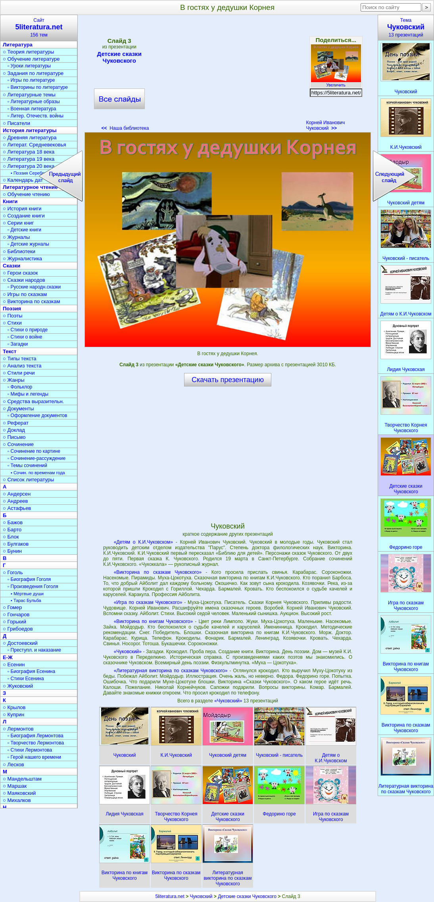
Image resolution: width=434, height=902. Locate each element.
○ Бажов (13, 522)
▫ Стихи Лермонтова (30, 750)
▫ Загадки (18, 344)
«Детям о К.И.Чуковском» (143, 542)
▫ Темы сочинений (27, 465)
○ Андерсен (17, 494)
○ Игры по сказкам (25, 294)
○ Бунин (12, 551)
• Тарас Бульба (26, 600)
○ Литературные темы (29, 95)
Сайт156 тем (38, 27)
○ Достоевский (20, 643)
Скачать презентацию (228, 380)
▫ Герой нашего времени (34, 757)
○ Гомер (12, 607)
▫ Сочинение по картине (34, 451)
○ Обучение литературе (31, 59)
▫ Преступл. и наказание (34, 650)
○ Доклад (14, 430)
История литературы (30, 130)
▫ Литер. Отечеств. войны (35, 116)
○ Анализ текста (22, 366)
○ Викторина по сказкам (31, 301)
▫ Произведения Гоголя (33, 586)
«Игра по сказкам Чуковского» (148, 602)
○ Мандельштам (22, 779)
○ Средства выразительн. (33, 401)
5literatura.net (169, 896)
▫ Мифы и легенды (28, 394)
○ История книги (22, 209)
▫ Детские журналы (28, 244)
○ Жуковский (18, 686)
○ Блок (11, 537)
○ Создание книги (24, 216)
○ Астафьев (17, 508)
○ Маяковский (19, 793)
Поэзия (12, 309)
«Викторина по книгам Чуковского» (153, 621)
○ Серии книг (18, 223)
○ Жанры (14, 380)
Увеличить (336, 83)
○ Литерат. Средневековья (34, 145)
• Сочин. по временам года (38, 472)
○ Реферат (16, 423)
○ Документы (18, 409)
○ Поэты (13, 316)
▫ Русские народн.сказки (34, 287)
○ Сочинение (18, 444)
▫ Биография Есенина (31, 671)
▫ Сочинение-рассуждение (36, 458)
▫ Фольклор (20, 387)
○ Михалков (17, 800)
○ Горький (14, 622)
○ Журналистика (22, 259)
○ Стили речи (19, 373)
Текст (9, 351)
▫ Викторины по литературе (38, 87)
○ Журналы (16, 237)
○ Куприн (13, 714)
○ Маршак (15, 786)
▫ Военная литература (32, 109)
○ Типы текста (19, 359)
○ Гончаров (16, 614)
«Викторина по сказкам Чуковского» (158, 572)
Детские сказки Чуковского (119, 57)
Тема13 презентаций (406, 27)
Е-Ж (8, 657)
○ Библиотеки (19, 251)
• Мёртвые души (27, 593)
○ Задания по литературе (33, 73)
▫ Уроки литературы (29, 66)
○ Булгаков (16, 544)
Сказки (11, 266)
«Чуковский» (128, 651)
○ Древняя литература (29, 137)
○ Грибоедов (18, 629)
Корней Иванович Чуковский (325, 125)
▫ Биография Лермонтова (35, 736)
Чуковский (201, 896)
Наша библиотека (125, 128)
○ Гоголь (13, 572)
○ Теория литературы (28, 52)
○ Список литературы (28, 480)
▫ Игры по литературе (31, 80)
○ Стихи (12, 323)
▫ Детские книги (24, 230)
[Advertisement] (227, 75)
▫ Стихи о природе (28, 330)
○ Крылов (14, 707)
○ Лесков (13, 764)
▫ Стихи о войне (25, 337)
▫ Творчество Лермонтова (36, 743)
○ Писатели (16, 123)
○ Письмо (14, 437)
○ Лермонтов (18, 729)
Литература (18, 45)
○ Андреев (15, 501)
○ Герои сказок (20, 273)
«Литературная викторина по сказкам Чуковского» (171, 670)
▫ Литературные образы (34, 101)
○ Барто (12, 530)
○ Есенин (14, 664)
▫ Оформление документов (37, 415)
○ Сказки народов (24, 280)
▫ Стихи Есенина (26, 678)
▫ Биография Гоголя (29, 579)
